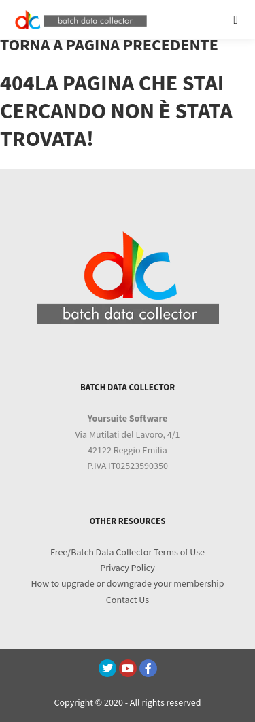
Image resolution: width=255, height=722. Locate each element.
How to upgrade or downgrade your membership (127, 584)
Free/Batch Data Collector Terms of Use (127, 553)
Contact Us (127, 600)
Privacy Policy (127, 568)
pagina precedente (142, 45)
